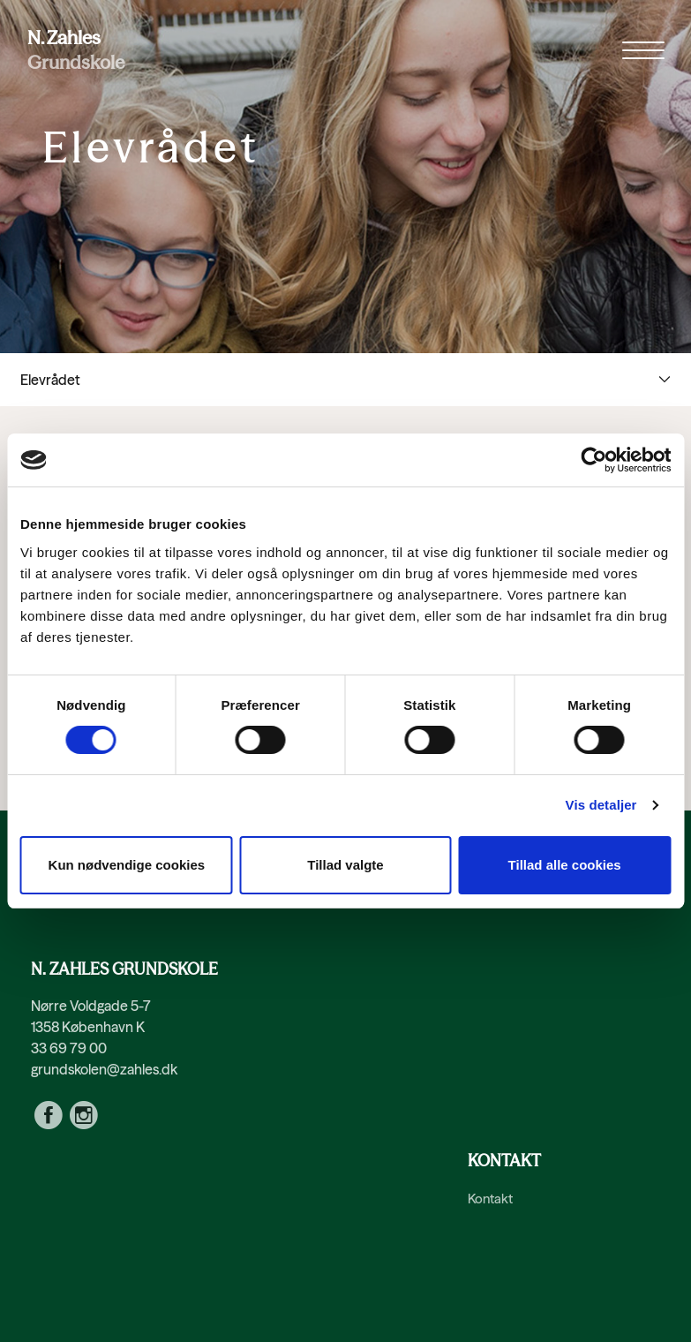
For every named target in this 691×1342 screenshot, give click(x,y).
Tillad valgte (345, 864)
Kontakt (490, 1198)
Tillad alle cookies (564, 864)
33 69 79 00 (69, 1048)
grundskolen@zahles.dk (104, 1069)
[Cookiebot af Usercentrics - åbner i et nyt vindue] (593, 460)
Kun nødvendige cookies (127, 864)
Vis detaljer (601, 804)
